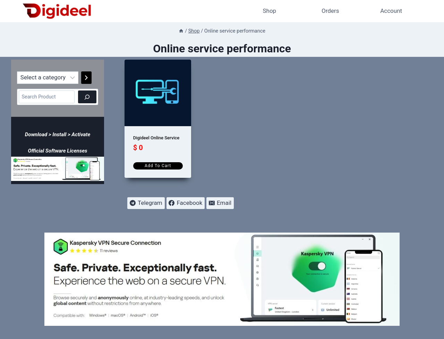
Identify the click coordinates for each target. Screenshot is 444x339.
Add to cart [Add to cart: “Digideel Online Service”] (158, 165)
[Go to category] (86, 77)
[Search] (87, 96)
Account (391, 10)
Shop (269, 10)
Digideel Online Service (156, 137)
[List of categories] (47, 77)
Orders (330, 10)
